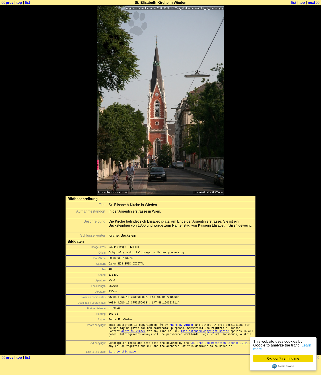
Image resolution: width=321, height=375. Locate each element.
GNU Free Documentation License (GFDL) (220, 356)
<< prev (7, 2)
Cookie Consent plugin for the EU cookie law (283, 366)
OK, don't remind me (283, 358)
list (27, 2)
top (19, 2)
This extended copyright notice (205, 342)
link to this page (122, 366)
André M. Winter (182, 335)
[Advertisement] (303, 110)
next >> (314, 2)
